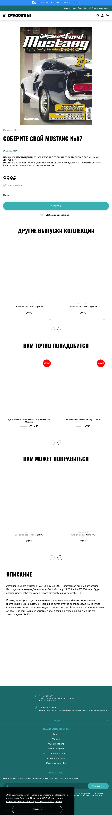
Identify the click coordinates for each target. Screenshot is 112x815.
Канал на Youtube (56, 763)
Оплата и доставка (99, 8)
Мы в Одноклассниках (55, 754)
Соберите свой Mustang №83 (83, 307)
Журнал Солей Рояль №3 (83, 535)
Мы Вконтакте (56, 744)
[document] (37, 803)
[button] (50, 319)
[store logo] (19, 15)
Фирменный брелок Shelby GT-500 (83, 420)
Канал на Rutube (56, 758)
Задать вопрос (70, 8)
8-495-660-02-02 (47, 710)
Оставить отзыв (10, 150)
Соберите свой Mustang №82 (29, 307)
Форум (87, 8)
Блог (80, 8)
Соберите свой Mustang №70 (29, 535)
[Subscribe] (98, 786)
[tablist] (56, 720)
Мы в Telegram (56, 749)
